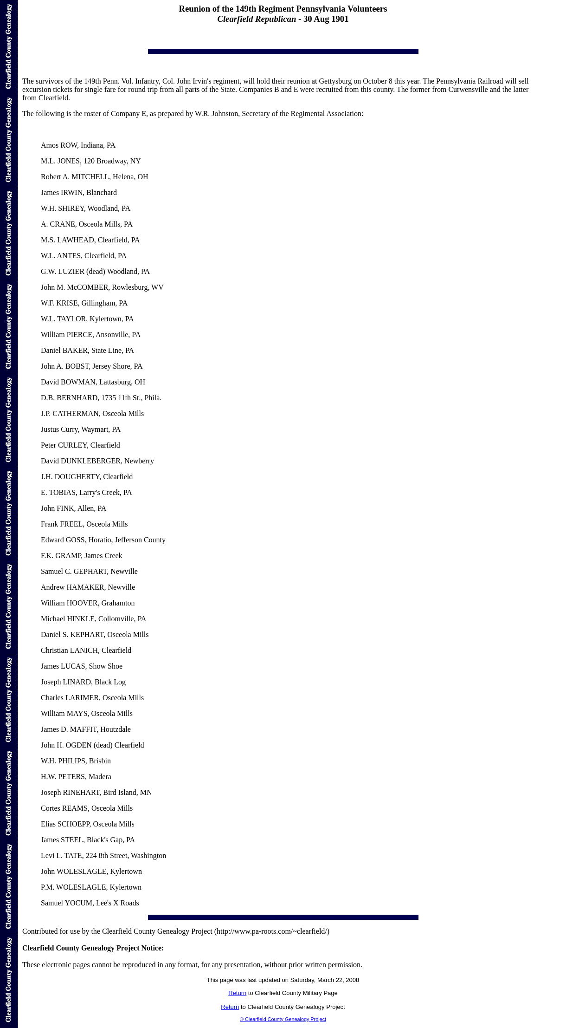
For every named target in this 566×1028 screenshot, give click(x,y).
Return (237, 992)
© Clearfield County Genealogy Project (283, 1019)
